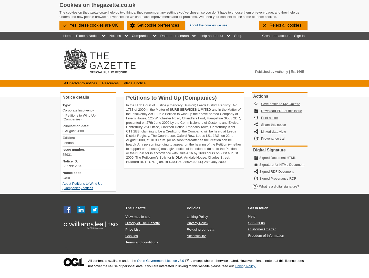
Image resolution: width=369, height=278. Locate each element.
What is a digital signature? (275, 186)
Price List (132, 229)
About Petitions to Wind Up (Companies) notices (82, 186)
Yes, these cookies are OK (94, 25)
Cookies (131, 236)
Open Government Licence (74, 262)
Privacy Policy (197, 223)
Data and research (174, 36)
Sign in (299, 36)
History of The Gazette (142, 223)
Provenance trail (273, 138)
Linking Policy (197, 217)
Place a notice (135, 83)
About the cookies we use (208, 25)
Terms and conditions (141, 242)
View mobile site (137, 217)
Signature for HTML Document (281, 165)
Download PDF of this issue (281, 111)
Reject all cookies (286, 25)
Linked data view (273, 131)
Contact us (256, 223)
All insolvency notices (80, 83)
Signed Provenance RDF (277, 178)
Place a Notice (87, 36)
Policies (193, 208)
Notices (115, 36)
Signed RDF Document (276, 171)
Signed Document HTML (277, 158)
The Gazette (135, 208)
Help (251, 216)
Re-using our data (200, 229)
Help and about (211, 36)
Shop (238, 36)
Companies (140, 36)
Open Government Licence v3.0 (160, 261)
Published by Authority (271, 72)
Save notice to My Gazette (280, 104)
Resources (110, 83)
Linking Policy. (245, 266)
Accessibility (196, 236)
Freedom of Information (266, 236)
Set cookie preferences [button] (158, 25)
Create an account (276, 36)
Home (68, 36)
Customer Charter (261, 229)
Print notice (269, 118)
